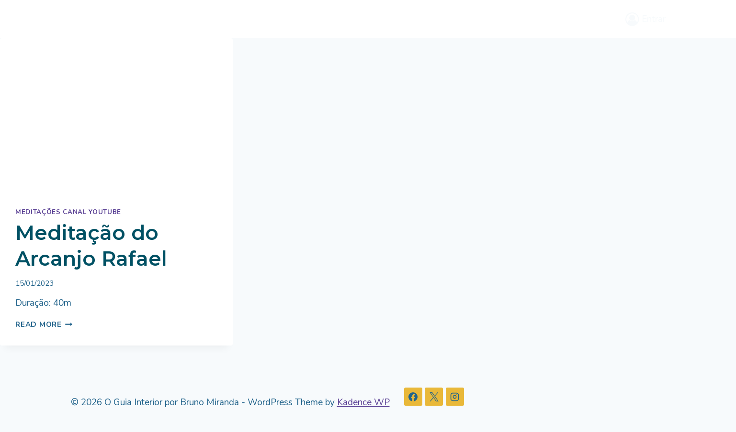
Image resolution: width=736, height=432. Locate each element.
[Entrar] (645, 19)
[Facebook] (413, 397)
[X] (434, 397)
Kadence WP (363, 402)
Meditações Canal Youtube (68, 212)
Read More (44, 324)
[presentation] (116, 115)
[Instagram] (455, 397)
